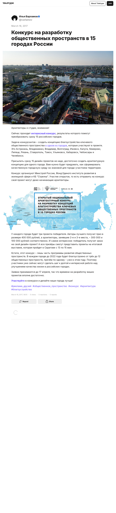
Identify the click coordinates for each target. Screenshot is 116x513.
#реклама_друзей (21, 286)
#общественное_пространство (50, 286)
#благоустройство (21, 289)
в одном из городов (56, 145)
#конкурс (73, 286)
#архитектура (88, 286)
